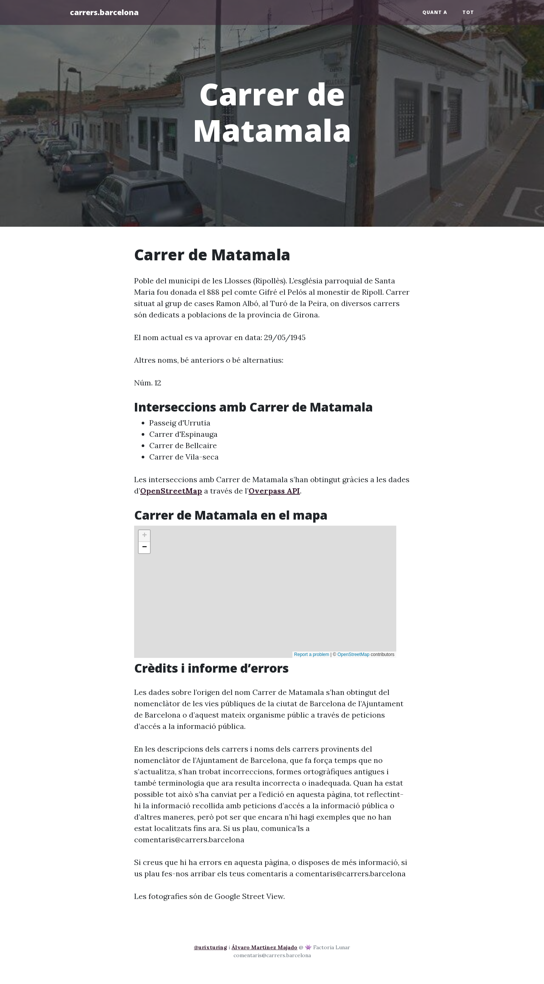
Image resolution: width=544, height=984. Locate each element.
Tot (468, 12)
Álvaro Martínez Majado (264, 947)
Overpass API (274, 490)
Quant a (434, 12)
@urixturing (210, 947)
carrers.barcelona (104, 12)
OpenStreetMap (171, 490)
